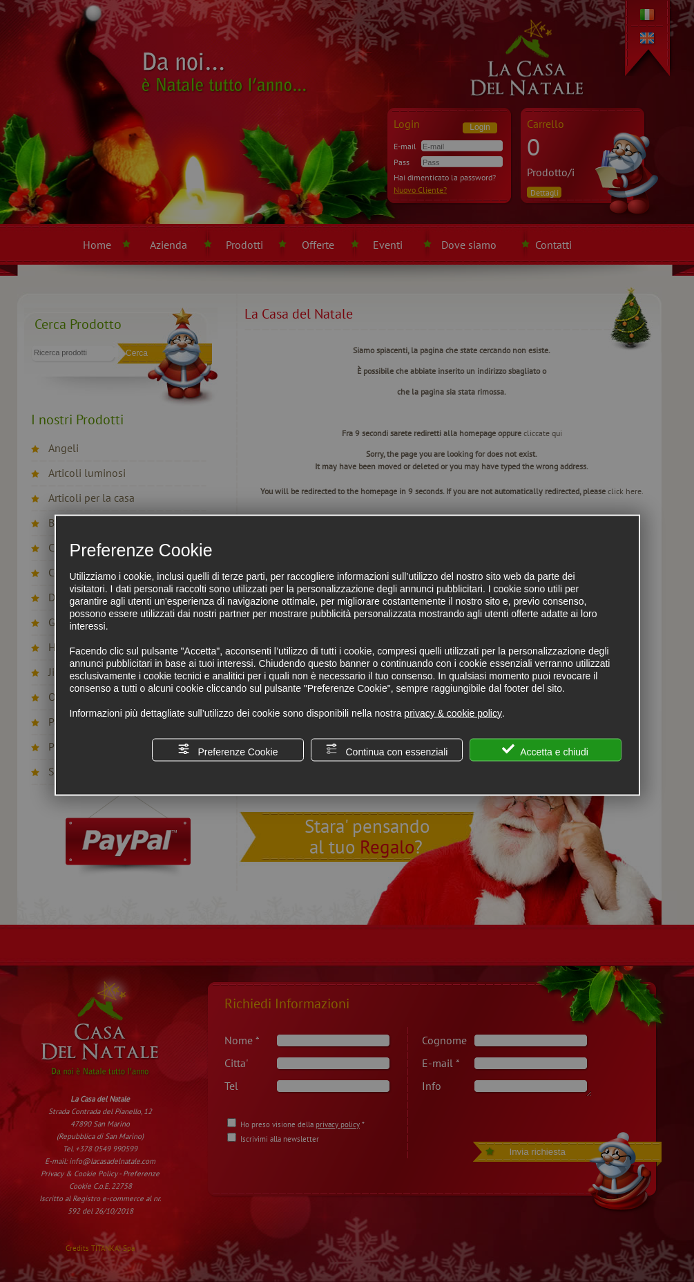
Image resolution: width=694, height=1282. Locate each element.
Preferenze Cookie (227, 749)
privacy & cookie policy (453, 712)
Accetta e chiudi (545, 749)
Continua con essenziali (386, 749)
